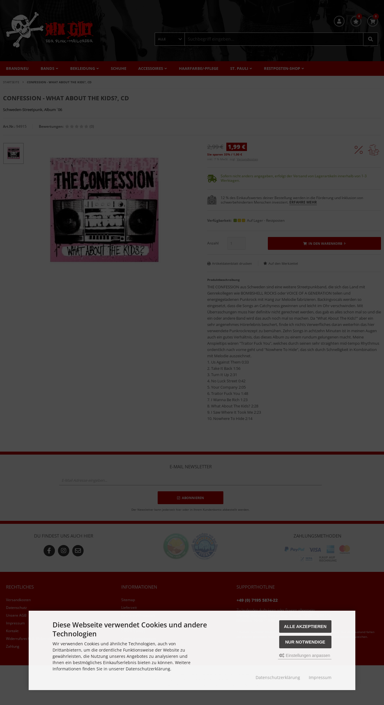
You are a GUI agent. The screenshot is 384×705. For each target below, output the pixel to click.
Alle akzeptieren (305, 626)
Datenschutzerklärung (278, 677)
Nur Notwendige (305, 642)
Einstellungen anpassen (304, 655)
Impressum (320, 677)
